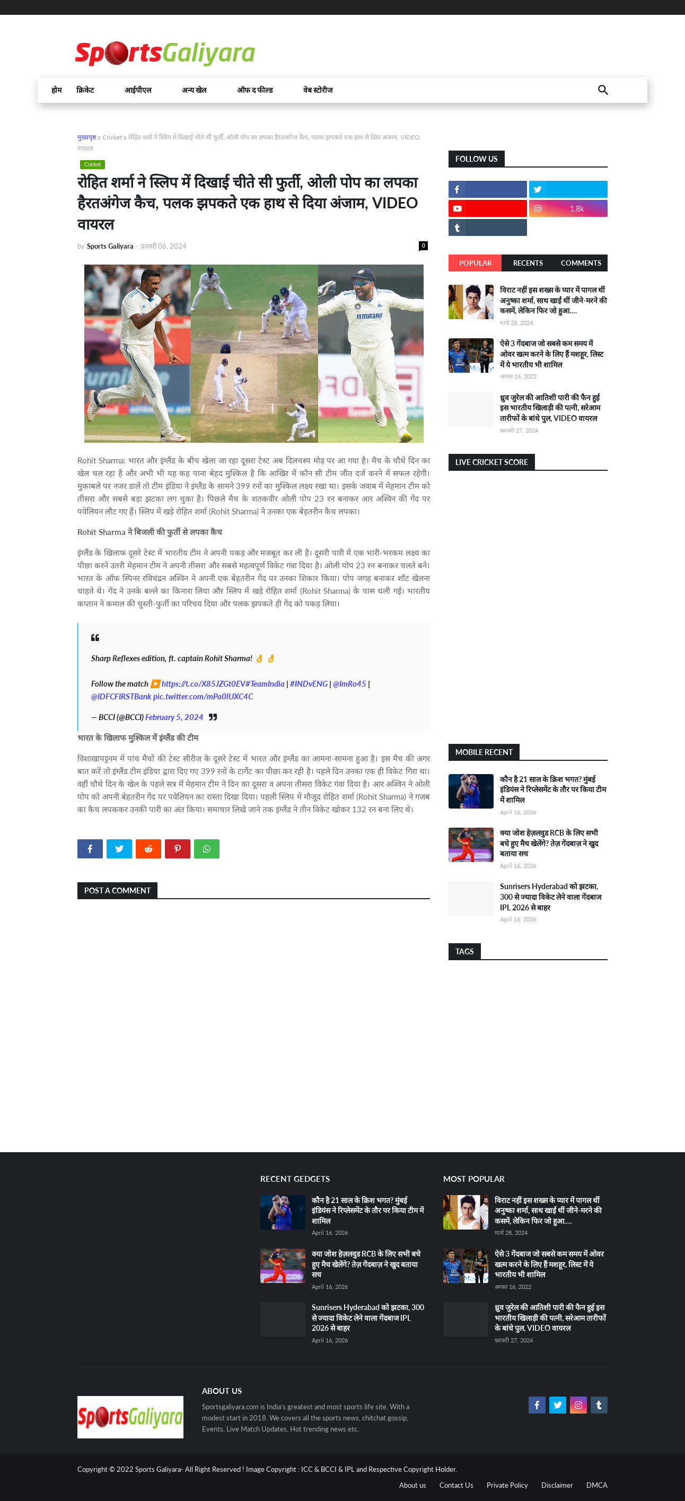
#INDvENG (309, 683)
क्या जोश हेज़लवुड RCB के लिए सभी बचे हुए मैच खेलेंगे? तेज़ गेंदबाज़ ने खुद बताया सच (549, 843)
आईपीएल (138, 90)
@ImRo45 (349, 683)
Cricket (112, 137)
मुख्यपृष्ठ (86, 137)
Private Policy (507, 1485)
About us (412, 1485)
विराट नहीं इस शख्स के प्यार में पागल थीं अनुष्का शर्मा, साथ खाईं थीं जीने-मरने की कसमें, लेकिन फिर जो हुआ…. (553, 300)
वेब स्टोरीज (317, 90)
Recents (528, 263)
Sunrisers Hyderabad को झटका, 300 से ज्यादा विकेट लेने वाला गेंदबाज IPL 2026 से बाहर (550, 896)
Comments (581, 263)
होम (56, 90)
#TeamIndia (265, 683)
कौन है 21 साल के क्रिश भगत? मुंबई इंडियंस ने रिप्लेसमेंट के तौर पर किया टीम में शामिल (553, 789)
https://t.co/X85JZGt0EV (203, 683)
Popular (475, 263)
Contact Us (456, 1485)
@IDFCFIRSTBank (121, 696)
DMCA (597, 1485)
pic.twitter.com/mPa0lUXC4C (203, 696)
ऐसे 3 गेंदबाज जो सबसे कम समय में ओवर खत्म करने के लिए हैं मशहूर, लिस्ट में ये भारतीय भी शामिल (551, 353)
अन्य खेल (194, 90)
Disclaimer (557, 1485)
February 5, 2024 (174, 717)
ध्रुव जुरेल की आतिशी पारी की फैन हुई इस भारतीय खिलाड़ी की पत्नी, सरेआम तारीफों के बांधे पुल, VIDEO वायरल (550, 408)
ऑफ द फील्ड (255, 90)
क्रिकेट (85, 90)
